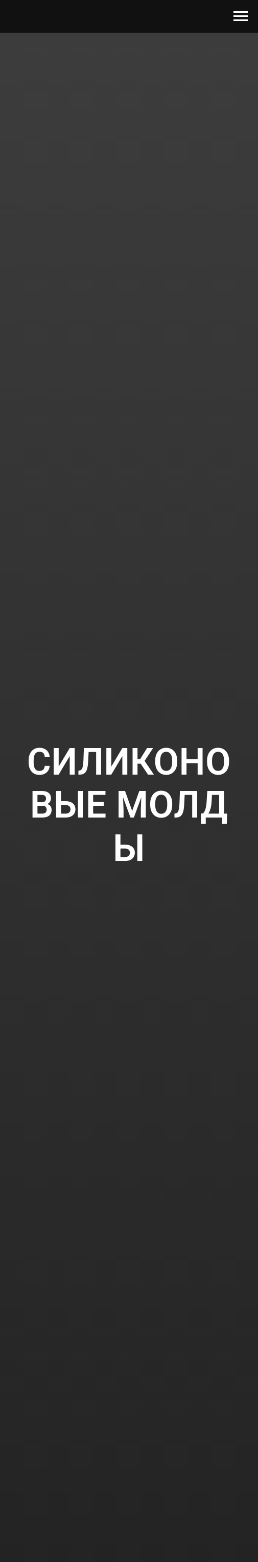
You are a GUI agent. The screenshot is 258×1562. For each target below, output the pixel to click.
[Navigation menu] (240, 16)
